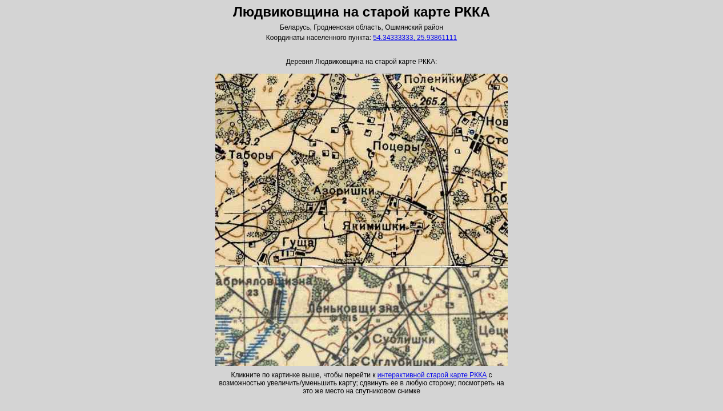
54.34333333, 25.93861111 (415, 38)
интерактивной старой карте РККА (432, 375)
